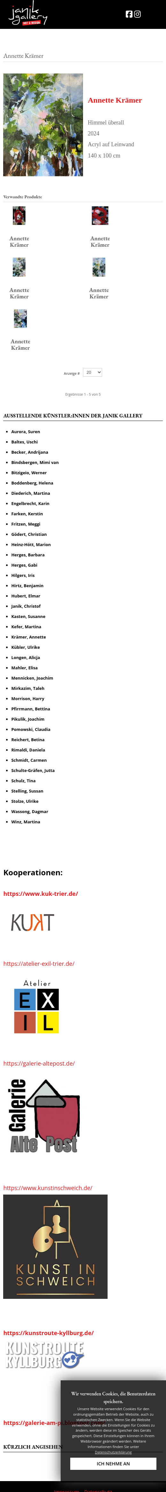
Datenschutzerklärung (113, 1452)
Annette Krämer (115, 100)
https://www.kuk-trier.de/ (40, 880)
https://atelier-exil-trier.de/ (38, 950)
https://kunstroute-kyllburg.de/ (48, 1319)
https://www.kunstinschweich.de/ (47, 1174)
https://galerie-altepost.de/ (39, 1050)
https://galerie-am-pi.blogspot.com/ (54, 1409)
